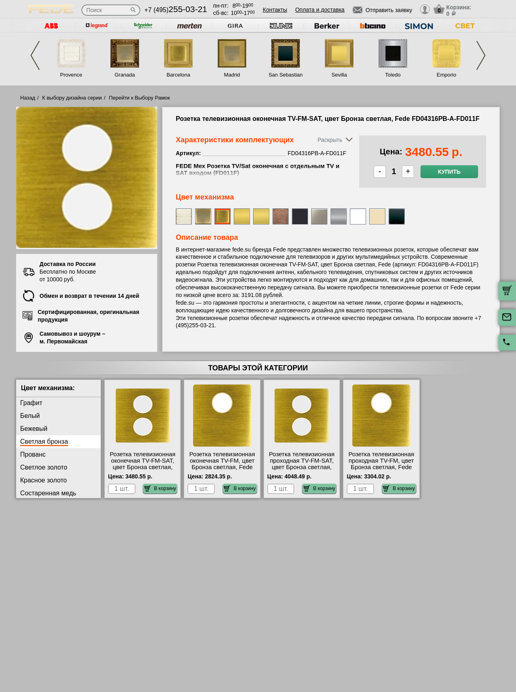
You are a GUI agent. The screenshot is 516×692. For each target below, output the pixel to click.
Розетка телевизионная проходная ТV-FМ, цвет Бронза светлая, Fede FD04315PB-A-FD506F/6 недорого (381, 467)
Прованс (33, 454)
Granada (124, 75)
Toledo (392, 75)
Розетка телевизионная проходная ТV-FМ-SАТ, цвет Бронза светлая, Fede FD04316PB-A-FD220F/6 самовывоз (302, 467)
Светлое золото (43, 467)
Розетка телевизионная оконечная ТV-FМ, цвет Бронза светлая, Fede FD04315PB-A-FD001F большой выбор (222, 467)
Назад (27, 98)
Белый (30, 415)
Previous (35, 55)
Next (481, 55)
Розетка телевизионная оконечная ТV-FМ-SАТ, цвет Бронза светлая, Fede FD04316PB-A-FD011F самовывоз (142, 467)
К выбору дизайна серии (72, 98)
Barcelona (178, 75)
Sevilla (339, 75)
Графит (31, 402)
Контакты (275, 9)
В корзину (160, 488)
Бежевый (34, 428)
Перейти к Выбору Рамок (139, 98)
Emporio (446, 75)
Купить (449, 171)
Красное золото (43, 480)
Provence (71, 75)
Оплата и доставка (319, 9)
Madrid (232, 75)
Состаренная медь (48, 493)
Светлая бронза (44, 441)
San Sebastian (285, 75)
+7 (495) (175, 9)
